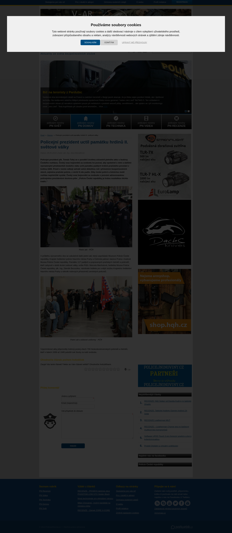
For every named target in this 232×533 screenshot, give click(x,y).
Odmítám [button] (109, 42)
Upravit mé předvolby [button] (134, 42)
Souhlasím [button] (90, 42)
